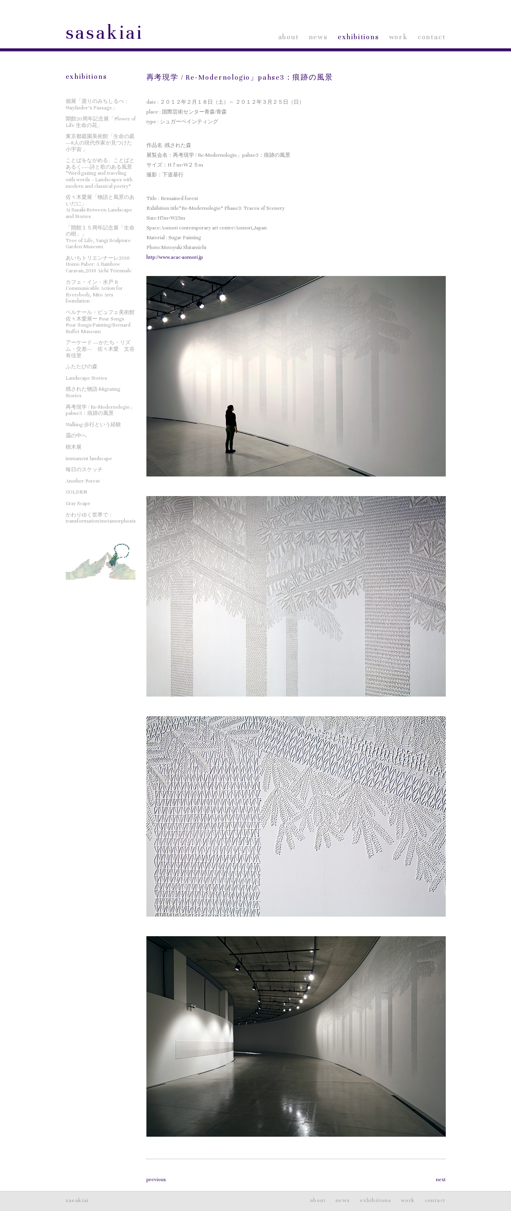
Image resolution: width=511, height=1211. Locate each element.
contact (432, 37)
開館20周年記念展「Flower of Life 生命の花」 (101, 122)
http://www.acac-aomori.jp (174, 257)
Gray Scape (78, 503)
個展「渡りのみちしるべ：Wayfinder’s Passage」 (97, 104)
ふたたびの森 (81, 367)
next (441, 1179)
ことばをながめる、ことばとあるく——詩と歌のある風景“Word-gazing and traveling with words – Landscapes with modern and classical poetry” (100, 173)
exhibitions (358, 37)
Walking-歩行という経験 (93, 424)
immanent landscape (89, 458)
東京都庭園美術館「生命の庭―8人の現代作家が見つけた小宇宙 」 (100, 143)
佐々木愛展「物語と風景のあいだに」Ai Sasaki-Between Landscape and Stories (100, 206)
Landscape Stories (86, 378)
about (288, 37)
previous (156, 1179)
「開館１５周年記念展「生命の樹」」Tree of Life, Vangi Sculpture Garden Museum (100, 237)
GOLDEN (76, 492)
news (318, 37)
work (398, 37)
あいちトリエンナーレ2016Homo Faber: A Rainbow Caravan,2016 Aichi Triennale (99, 264)
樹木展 (74, 447)
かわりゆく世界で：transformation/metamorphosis (101, 518)
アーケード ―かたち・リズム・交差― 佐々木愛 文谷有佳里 (100, 349)
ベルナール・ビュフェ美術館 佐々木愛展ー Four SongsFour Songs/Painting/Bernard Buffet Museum (100, 321)
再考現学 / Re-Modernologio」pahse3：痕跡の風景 (239, 77)
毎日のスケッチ (84, 469)
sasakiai (105, 33)
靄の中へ (76, 436)
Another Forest (83, 481)
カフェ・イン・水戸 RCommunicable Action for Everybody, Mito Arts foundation (94, 291)
